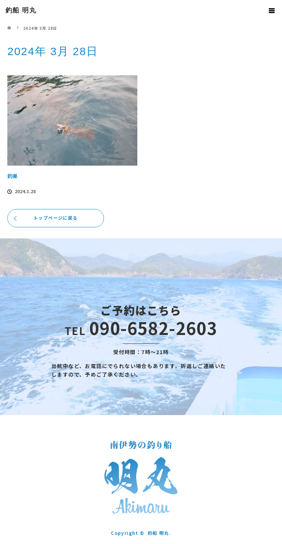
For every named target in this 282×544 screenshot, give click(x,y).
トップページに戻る (55, 218)
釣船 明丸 (21, 10)
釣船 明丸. (159, 533)
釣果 (12, 176)
